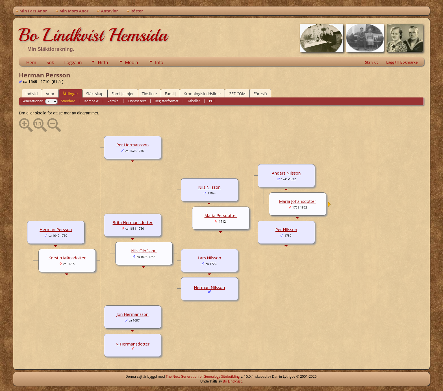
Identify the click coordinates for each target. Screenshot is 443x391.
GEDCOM (237, 93)
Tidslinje (149, 93)
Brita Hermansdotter (133, 222)
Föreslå (260, 93)
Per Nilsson (286, 229)
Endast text (137, 101)
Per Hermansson (132, 144)
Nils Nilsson (209, 187)
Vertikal (113, 101)
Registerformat (167, 101)
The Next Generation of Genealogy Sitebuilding (203, 376)
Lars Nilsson (209, 257)
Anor (50, 93)
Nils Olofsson (144, 250)
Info (159, 62)
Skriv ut (371, 62)
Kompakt (91, 101)
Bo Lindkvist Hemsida (93, 35)
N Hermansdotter (132, 344)
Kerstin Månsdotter (67, 257)
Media (131, 62)
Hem (31, 62)
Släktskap (95, 93)
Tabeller (193, 101)
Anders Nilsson (286, 173)
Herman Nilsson (209, 287)
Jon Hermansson (133, 314)
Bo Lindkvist (232, 381)
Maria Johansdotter (297, 201)
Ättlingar (70, 93)
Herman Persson (56, 229)
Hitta (103, 62)
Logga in (73, 62)
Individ (31, 93)
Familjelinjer (122, 93)
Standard (68, 101)
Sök (50, 62)
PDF (212, 101)
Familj (170, 93)
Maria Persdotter (221, 215)
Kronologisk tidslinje (202, 93)
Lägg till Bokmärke (402, 62)
